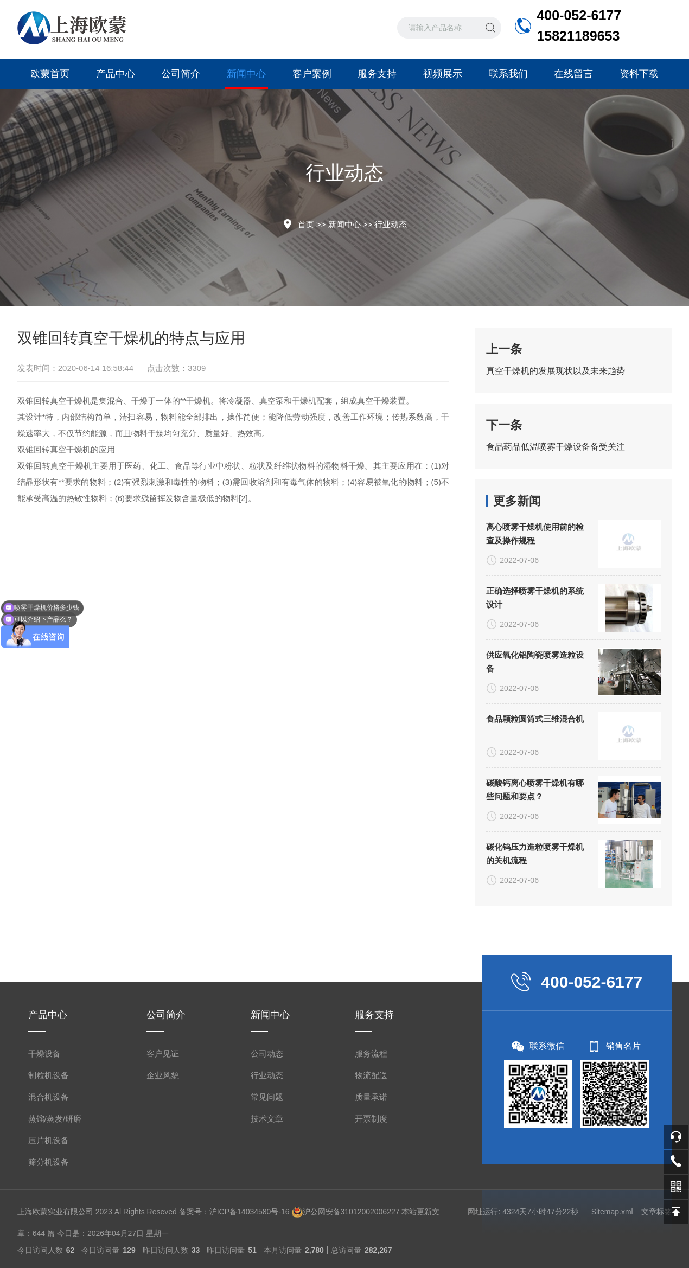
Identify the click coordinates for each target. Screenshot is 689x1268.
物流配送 (371, 1223)
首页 (306, 224)
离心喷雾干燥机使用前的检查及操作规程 (535, 755)
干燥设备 (44, 1202)
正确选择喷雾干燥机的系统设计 (535, 819)
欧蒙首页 (49, 73)
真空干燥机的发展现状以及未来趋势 (555, 370)
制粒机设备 (48, 1223)
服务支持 (377, 73)
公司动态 (267, 1202)
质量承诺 (371, 1245)
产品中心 (115, 73)
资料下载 (639, 73)
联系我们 (508, 73)
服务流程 (371, 1202)
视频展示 (442, 73)
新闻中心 (246, 78)
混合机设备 (48, 1245)
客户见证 (162, 1202)
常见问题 (267, 1245)
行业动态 (390, 224)
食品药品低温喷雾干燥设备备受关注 (555, 446)
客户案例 (311, 73)
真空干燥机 (70, 400)
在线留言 (573, 73)
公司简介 (180, 73)
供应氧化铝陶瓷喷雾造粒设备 (535, 883)
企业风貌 (162, 1223)
